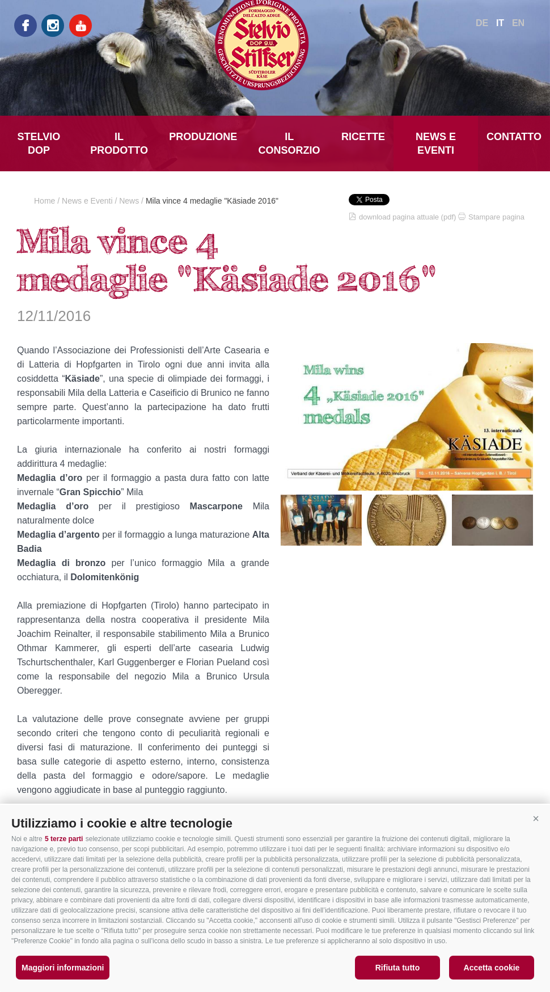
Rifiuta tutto (397, 967)
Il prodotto (119, 143)
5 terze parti (64, 839)
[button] (536, 819)
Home (44, 200)
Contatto (513, 136)
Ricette (363, 136)
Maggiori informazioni (63, 967)
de (482, 23)
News (129, 200)
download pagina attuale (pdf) (407, 217)
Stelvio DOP (39, 143)
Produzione (203, 136)
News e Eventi (436, 143)
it (500, 23)
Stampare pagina (496, 217)
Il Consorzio (289, 143)
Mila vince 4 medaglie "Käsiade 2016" (212, 200)
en (518, 23)
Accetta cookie (492, 967)
